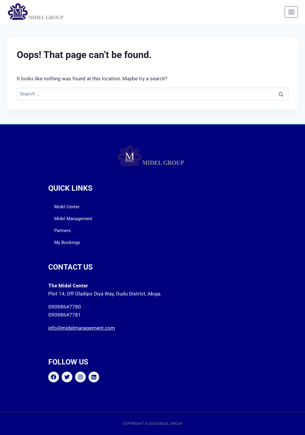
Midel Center (67, 206)
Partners (62, 230)
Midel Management (73, 218)
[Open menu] (291, 12)
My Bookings (67, 242)
